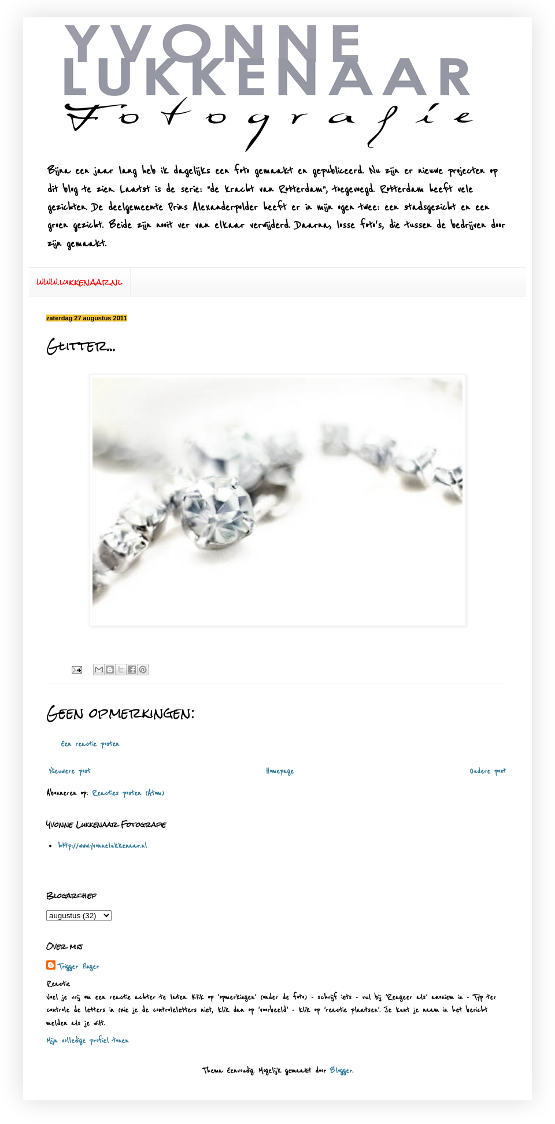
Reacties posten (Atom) (128, 793)
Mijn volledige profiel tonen (87, 1040)
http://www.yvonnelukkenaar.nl (102, 846)
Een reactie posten (90, 744)
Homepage (280, 771)
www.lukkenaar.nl (79, 281)
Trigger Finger (78, 966)
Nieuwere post (69, 771)
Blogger (341, 1070)
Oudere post (487, 771)
